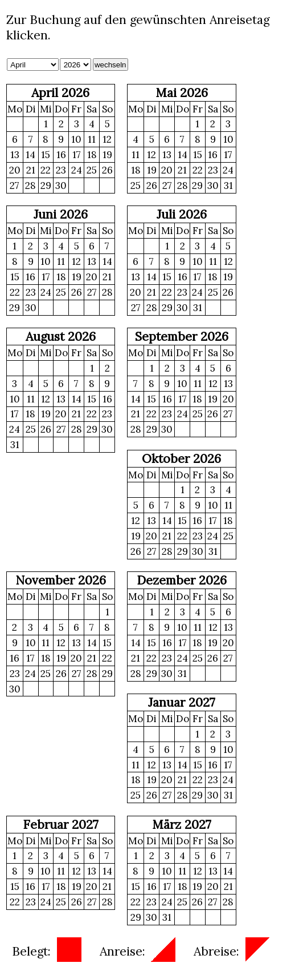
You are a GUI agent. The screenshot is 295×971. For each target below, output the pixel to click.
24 (76, 170)
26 (107, 170)
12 (107, 139)
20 (15, 170)
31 (228, 185)
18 (92, 154)
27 (14, 185)
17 (76, 154)
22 (45, 170)
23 (61, 170)
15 (45, 154)
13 (14, 154)
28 (30, 185)
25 (92, 170)
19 (107, 154)
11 (92, 139)
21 (30, 170)
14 (30, 154)
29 (45, 185)
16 (61, 154)
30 (61, 185)
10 (76, 139)
